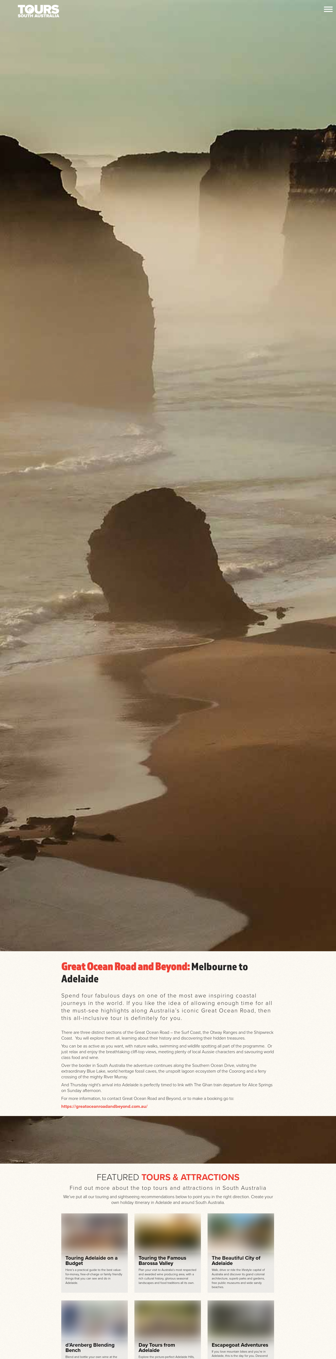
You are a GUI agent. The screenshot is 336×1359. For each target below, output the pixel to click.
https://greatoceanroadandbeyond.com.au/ (104, 1106)
